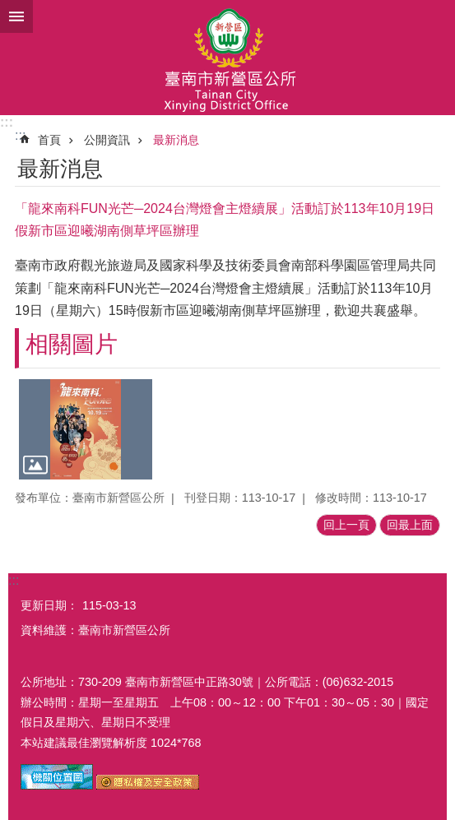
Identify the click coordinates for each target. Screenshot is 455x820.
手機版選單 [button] (16, 16)
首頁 (49, 139)
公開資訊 (107, 139)
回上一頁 (346, 524)
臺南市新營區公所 (227, 57)
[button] (85, 429)
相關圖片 (72, 344)
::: (6, 122)
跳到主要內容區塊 (8, 8)
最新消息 (176, 139)
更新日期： (49, 605)
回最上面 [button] (410, 524)
